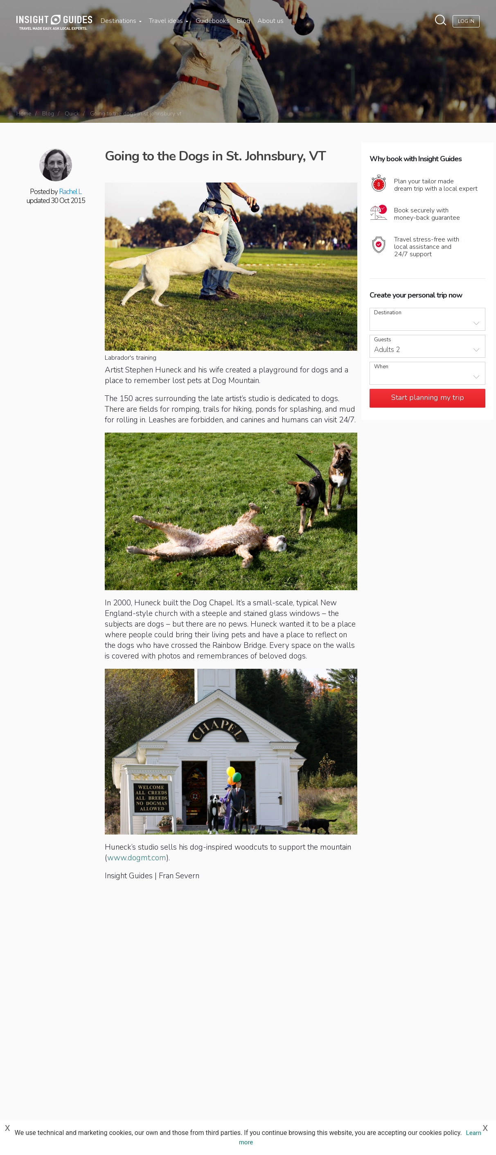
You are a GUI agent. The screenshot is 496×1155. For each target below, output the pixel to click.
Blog (243, 20)
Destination (387, 313)
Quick (72, 113)
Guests (382, 340)
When (381, 367)
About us (270, 20)
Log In (466, 21)
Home (24, 113)
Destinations (121, 20)
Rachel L (70, 191)
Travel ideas (168, 20)
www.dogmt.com (136, 858)
